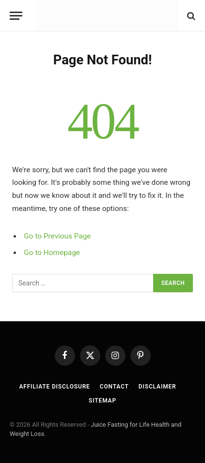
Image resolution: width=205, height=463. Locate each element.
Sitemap (102, 400)
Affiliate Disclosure (54, 386)
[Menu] (16, 16)
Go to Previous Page (57, 236)
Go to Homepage (52, 252)
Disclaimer (157, 386)
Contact (114, 386)
